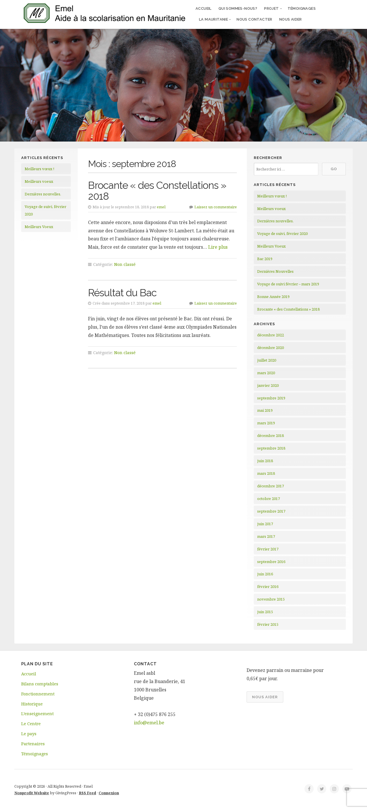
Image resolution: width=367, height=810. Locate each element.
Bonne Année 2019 (273, 296)
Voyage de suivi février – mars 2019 (288, 284)
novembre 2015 (271, 599)
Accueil (204, 8)
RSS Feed (87, 792)
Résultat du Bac (122, 293)
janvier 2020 (268, 385)
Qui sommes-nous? (237, 8)
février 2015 (267, 624)
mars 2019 (266, 422)
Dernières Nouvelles (275, 271)
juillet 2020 (266, 360)
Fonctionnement (37, 694)
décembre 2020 (270, 347)
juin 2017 (265, 523)
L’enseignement (37, 713)
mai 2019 (265, 410)
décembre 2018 (270, 435)
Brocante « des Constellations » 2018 (157, 190)
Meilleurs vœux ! (39, 168)
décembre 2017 (270, 486)
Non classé (125, 264)
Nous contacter (254, 19)
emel (161, 206)
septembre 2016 (271, 561)
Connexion (109, 792)
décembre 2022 (270, 335)
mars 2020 (266, 372)
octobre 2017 (268, 498)
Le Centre (31, 723)
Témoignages (302, 8)
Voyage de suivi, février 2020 (282, 233)
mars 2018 (266, 473)
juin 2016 (265, 573)
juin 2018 (265, 460)
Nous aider (290, 19)
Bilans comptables (39, 684)
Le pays (28, 733)
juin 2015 (265, 611)
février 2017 (267, 549)
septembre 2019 (271, 398)
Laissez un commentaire (215, 206)
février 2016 (267, 586)
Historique (32, 704)
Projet (271, 8)
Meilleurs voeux (39, 181)
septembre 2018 (271, 448)
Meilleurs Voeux (39, 226)
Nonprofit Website (31, 792)
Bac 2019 (264, 258)
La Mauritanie (213, 19)
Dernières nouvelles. (43, 194)
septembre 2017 (271, 511)
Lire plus (218, 247)
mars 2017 (266, 536)
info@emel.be (149, 722)
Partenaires (33, 743)
